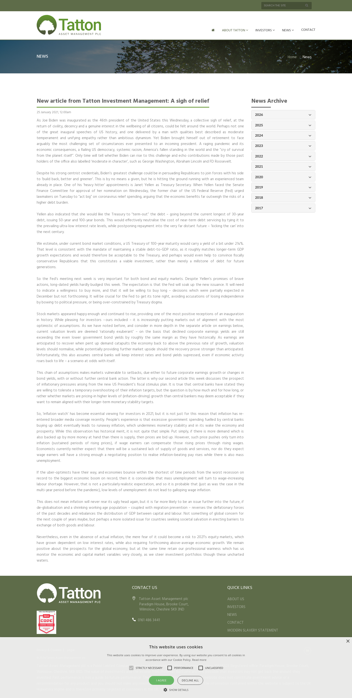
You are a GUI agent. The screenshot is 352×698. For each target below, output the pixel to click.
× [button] (348, 641)
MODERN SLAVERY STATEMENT (252, 630)
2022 (283, 156)
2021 (283, 166)
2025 (283, 124)
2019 (283, 187)
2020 (283, 176)
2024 (283, 135)
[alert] (176, 667)
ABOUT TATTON (235, 30)
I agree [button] (161, 680)
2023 (283, 145)
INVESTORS (265, 30)
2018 (283, 197)
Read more (199, 660)
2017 (283, 207)
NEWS (288, 30)
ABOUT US (235, 599)
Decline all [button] (190, 680)
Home (292, 57)
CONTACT (308, 30)
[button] (176, 689)
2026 (283, 114)
